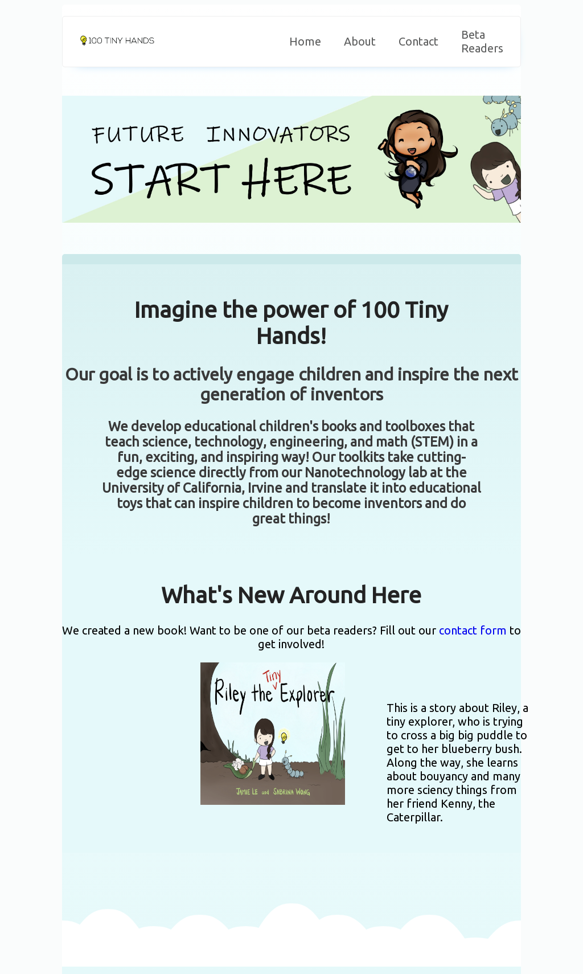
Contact (418, 41)
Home (305, 41)
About (360, 41)
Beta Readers (482, 41)
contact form (473, 630)
